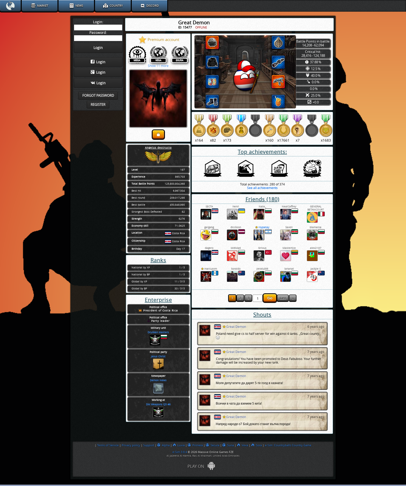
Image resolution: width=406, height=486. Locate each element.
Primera (195, 445)
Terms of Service (108, 445)
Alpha (163, 445)
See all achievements (262, 188)
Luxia (179, 445)
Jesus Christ (158, 356)
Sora (256, 445)
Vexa (242, 445)
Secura (212, 445)
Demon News (158, 380)
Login (98, 62)
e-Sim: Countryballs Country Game (288, 445)
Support (148, 445)
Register (98, 105)
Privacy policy (131, 445)
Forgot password (98, 96)
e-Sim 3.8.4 (179, 452)
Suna (228, 445)
